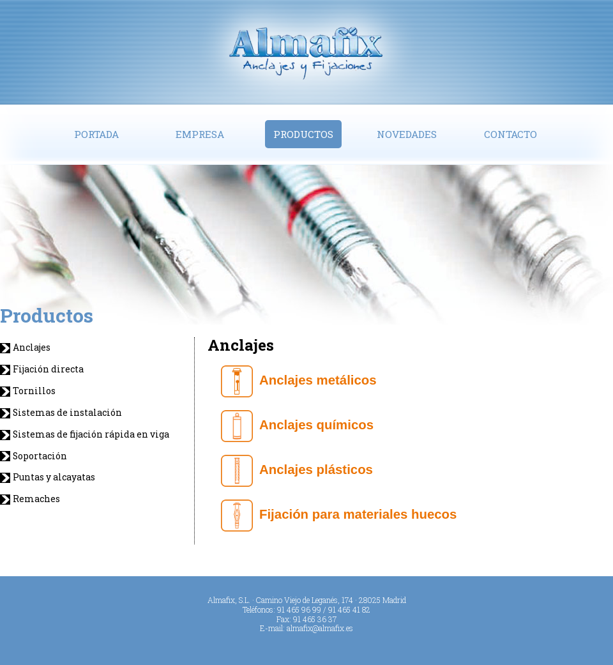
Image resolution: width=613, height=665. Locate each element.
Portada (96, 134)
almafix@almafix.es (320, 628)
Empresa (200, 134)
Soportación (40, 456)
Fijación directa (48, 369)
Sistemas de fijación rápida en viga (91, 434)
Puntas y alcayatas (54, 477)
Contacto (510, 134)
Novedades (407, 134)
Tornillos (34, 391)
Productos (303, 134)
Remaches (36, 499)
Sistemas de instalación (67, 412)
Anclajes (31, 347)
